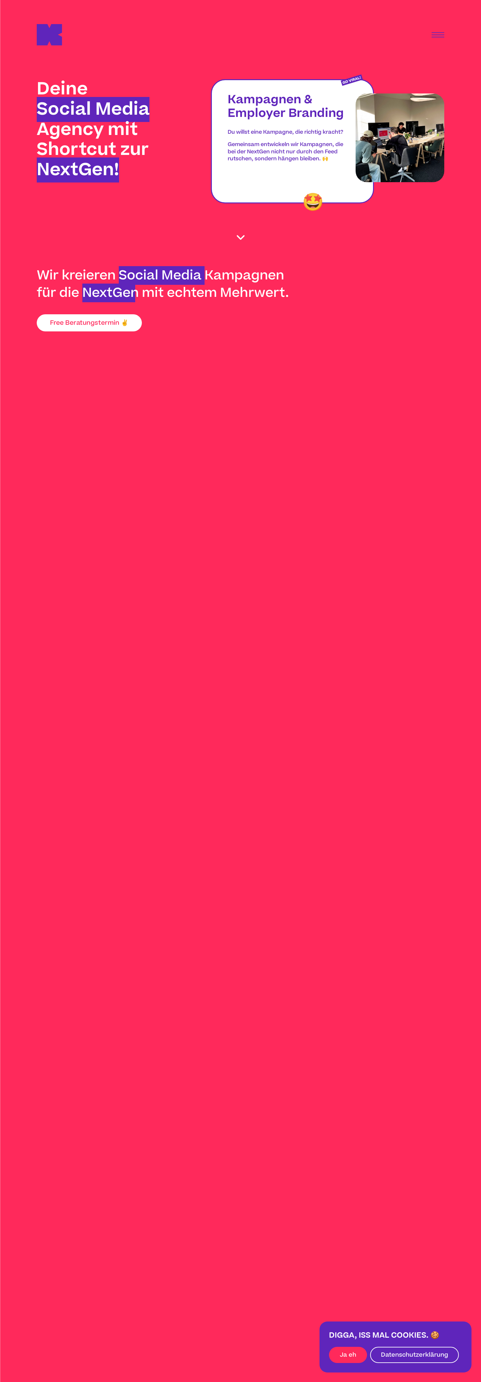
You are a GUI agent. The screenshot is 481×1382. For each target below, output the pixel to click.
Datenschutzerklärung (414, 1355)
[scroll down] (240, 237)
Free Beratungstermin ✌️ (89, 322)
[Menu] (438, 35)
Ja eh (348, 1355)
